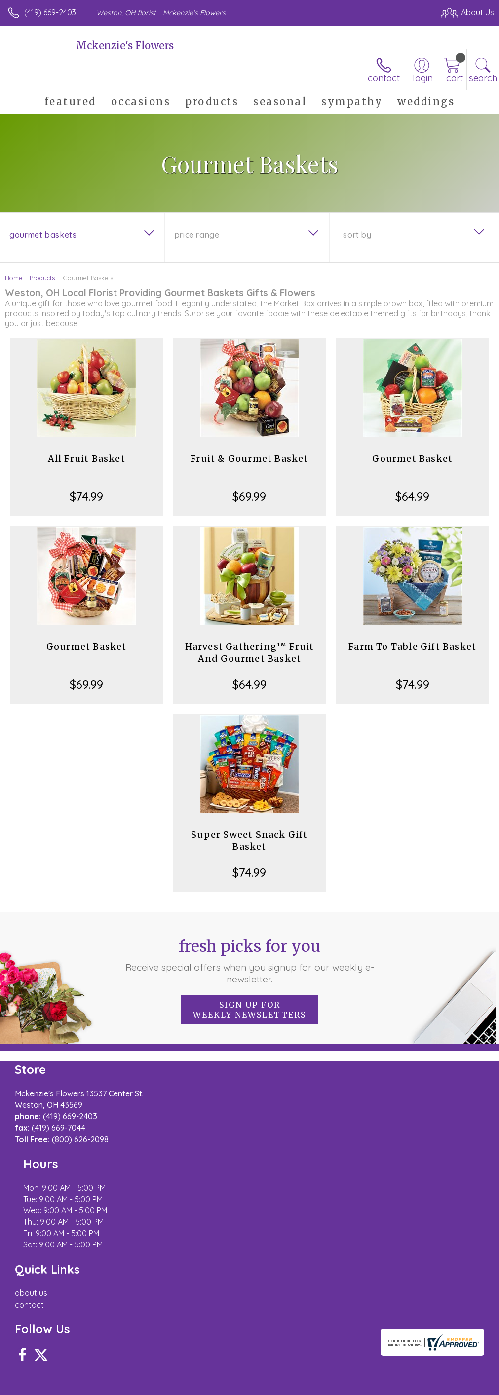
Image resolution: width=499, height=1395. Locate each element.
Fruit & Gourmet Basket (249, 458)
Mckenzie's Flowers (125, 45)
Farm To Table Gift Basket (412, 646)
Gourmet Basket (412, 458)
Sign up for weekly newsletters (249, 1009)
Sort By (357, 235)
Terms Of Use (268, 1384)
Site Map (458, 1384)
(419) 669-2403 (50, 12)
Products (42, 278)
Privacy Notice (326, 1384)
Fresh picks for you (249, 961)
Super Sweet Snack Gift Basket (249, 840)
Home (13, 278)
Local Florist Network (396, 1384)
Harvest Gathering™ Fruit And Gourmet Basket (249, 652)
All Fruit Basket (86, 458)
